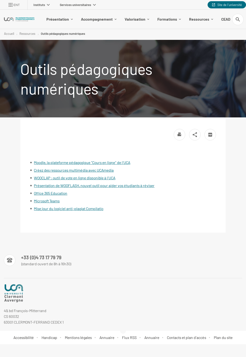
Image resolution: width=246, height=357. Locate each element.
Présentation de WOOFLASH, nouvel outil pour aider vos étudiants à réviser (94, 185)
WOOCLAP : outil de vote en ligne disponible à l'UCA (74, 177)
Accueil (9, 34)
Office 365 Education (50, 193)
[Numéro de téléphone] (37, 260)
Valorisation (137, 19)
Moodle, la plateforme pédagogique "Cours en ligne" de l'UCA (82, 162)
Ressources (201, 19)
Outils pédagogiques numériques (63, 34)
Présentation (59, 19)
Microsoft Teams (47, 201)
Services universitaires (78, 5)
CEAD (227, 19)
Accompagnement (99, 19)
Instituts (41, 5)
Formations (169, 19)
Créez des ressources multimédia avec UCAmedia (74, 170)
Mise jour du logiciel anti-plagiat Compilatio (68, 208)
